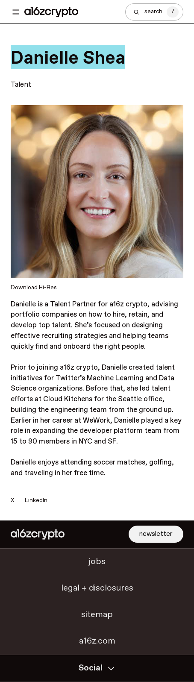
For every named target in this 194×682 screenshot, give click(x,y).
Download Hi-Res (34, 287)
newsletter (156, 533)
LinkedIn (36, 500)
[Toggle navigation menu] (16, 12)
